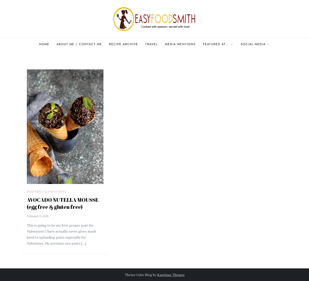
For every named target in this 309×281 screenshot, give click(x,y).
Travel (151, 44)
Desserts (34, 191)
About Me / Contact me (79, 44)
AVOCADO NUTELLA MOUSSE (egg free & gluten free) (62, 203)
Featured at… (218, 44)
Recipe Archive (123, 44)
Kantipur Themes (171, 274)
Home (44, 44)
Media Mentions (180, 44)
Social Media (255, 44)
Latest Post (56, 191)
